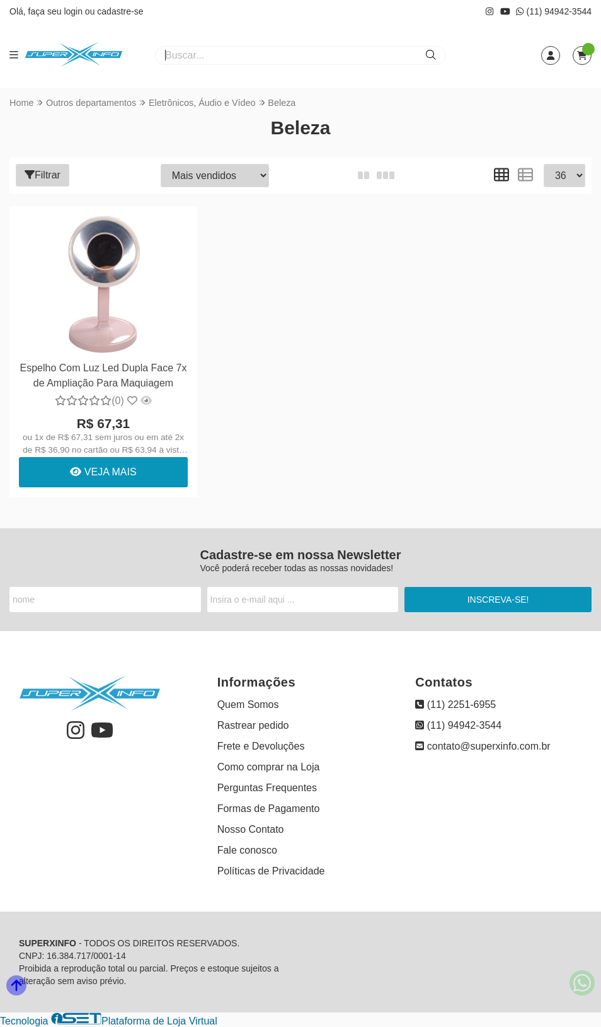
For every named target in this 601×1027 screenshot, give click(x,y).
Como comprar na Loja (268, 767)
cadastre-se (120, 11)
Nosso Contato (250, 829)
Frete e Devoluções (261, 746)
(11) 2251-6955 (455, 704)
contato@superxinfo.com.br (482, 746)
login (74, 11)
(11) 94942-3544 (554, 11)
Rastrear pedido (253, 725)
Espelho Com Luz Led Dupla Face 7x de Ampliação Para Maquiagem (103, 375)
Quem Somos (248, 704)
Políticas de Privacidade (271, 871)
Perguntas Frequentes (267, 787)
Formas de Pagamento (268, 808)
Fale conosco (247, 850)
